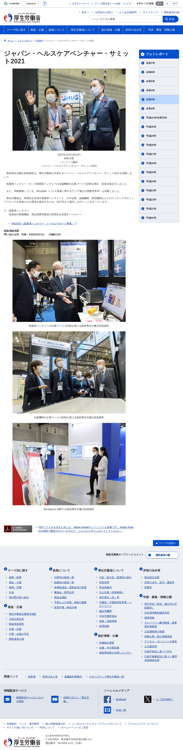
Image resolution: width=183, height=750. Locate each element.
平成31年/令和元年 (156, 117)
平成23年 (151, 190)
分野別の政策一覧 (64, 574)
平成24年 (151, 181)
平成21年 (151, 208)
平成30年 (151, 126)
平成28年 (151, 145)
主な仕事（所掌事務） (111, 589)
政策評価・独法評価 (65, 604)
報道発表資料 (16, 618)
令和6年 (150, 72)
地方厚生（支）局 (109, 594)
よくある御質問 (128, 12)
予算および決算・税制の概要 (70, 599)
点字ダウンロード (80, 3)
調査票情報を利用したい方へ (115, 647)
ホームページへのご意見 (74, 722)
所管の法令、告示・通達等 (159, 579)
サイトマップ (150, 12)
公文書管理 (150, 640)
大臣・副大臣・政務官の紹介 (115, 574)
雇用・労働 (15, 584)
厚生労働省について (112, 568)
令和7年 (150, 63)
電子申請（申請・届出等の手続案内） (160, 600)
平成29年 (151, 135)
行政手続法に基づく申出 (158, 645)
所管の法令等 (153, 568)
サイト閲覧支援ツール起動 (107, 3)
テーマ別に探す (19, 568)
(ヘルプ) (127, 3)
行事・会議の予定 (19, 628)
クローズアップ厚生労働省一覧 (106, 671)
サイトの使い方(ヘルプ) (20, 722)
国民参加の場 (171, 12)
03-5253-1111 (65, 737)
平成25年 (151, 172)
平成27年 (151, 154)
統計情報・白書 (109, 631)
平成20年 (151, 217)
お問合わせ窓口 (104, 12)
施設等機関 (105, 607)
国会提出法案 (151, 574)
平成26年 (151, 163)
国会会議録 (60, 594)
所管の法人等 (50, 671)
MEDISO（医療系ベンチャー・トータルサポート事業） (44, 223)
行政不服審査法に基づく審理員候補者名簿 (160, 652)
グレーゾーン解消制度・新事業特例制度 (160, 619)
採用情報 (104, 622)
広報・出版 (15, 623)
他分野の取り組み (19, 594)
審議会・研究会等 (64, 589)
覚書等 (148, 584)
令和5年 (150, 81)
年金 (11, 589)
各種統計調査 (106, 637)
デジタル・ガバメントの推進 (160, 635)
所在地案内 (105, 584)
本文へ (85, 12)
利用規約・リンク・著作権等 (23, 718)
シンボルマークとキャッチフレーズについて (97, 718)
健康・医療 (15, 574)
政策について (62, 568)
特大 (175, 3)
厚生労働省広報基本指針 (22, 608)
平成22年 (151, 199)
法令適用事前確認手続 (156, 607)
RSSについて (47, 722)
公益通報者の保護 (154, 625)
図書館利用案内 (73, 671)
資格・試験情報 (108, 617)
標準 (159, 3)
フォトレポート (157, 54)
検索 (173, 18)
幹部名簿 (104, 579)
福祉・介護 (15, 579)
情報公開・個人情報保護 (158, 630)
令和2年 (150, 108)
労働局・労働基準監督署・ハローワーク (115, 601)
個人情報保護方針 (55, 718)
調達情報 (149, 612)
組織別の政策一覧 (64, 579)
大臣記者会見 (16, 613)
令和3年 (150, 99)
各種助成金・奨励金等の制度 (70, 584)
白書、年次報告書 (109, 642)
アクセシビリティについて (143, 718)
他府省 (32, 671)
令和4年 (150, 90)
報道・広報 (16, 602)
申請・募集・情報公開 (158, 592)
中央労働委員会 (108, 612)
